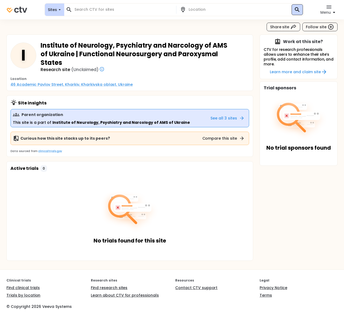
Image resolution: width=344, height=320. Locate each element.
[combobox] (123, 10)
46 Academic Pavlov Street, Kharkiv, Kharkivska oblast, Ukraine (71, 84)
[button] (44, 168)
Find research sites (109, 287)
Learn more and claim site (298, 72)
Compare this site (223, 138)
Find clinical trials (23, 287)
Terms (266, 295)
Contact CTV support (196, 287)
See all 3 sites (227, 118)
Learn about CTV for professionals (125, 295)
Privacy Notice (273, 287)
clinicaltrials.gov (50, 151)
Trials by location (23, 295)
